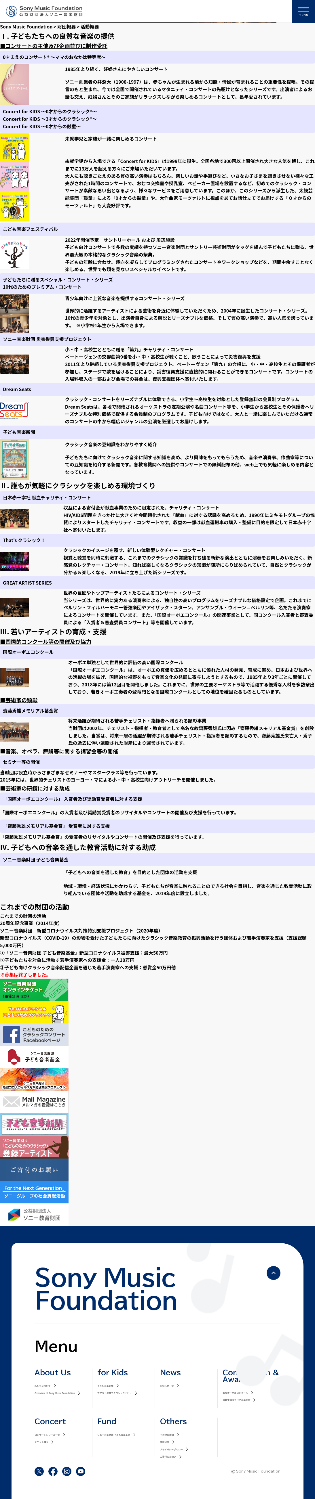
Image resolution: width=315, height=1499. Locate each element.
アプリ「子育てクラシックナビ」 (114, 1393)
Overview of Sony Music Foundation (55, 1393)
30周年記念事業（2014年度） (31, 923)
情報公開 (164, 1442)
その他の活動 (167, 1434)
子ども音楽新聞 (105, 1385)
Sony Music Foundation (26, 26)
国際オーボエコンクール (235, 1392)
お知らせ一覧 (167, 1385)
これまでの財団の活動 (23, 915)
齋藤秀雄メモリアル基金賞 (236, 1400)
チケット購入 (41, 1442)
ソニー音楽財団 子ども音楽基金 (113, 1434)
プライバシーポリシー (171, 1449)
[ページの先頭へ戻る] (273, 1273)
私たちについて (43, 1385)
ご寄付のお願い (168, 1456)
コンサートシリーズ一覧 (47, 1434)
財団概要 (66, 26)
